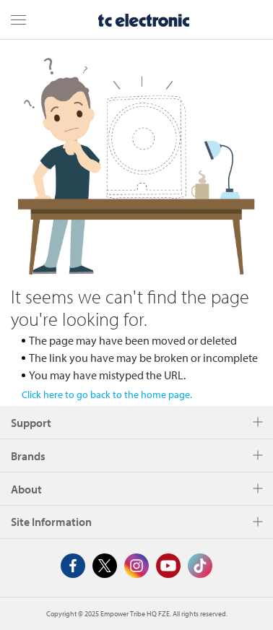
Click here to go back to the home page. (107, 394)
